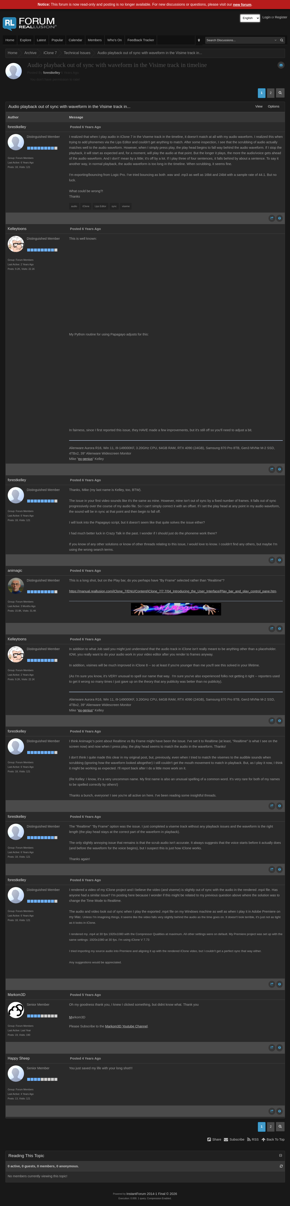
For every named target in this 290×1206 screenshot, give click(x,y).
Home (10, 40)
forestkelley (51, 72)
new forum (242, 5)
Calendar (75, 40)
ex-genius (85, 459)
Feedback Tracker (141, 40)
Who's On (115, 40)
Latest (41, 40)
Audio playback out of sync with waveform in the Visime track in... (149, 53)
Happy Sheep (19, 1058)
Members (94, 40)
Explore (25, 40)
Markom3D (16, 995)
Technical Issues (77, 53)
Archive (30, 53)
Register (281, 17)
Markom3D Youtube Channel (126, 1026)
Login (267, 17)
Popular (57, 40)
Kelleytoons (17, 229)
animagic (15, 570)
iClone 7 (50, 53)
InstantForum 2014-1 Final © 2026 (151, 1194)
